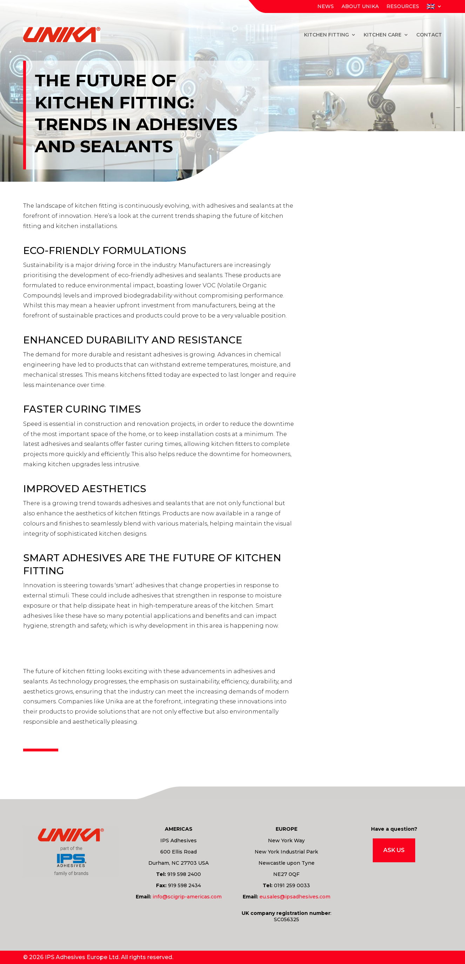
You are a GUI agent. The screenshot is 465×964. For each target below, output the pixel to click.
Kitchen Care (383, 35)
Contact (429, 35)
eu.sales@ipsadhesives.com (295, 896)
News (325, 6)
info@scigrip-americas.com (187, 896)
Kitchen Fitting (326, 35)
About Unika (360, 6)
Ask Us (394, 850)
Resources (402, 6)
